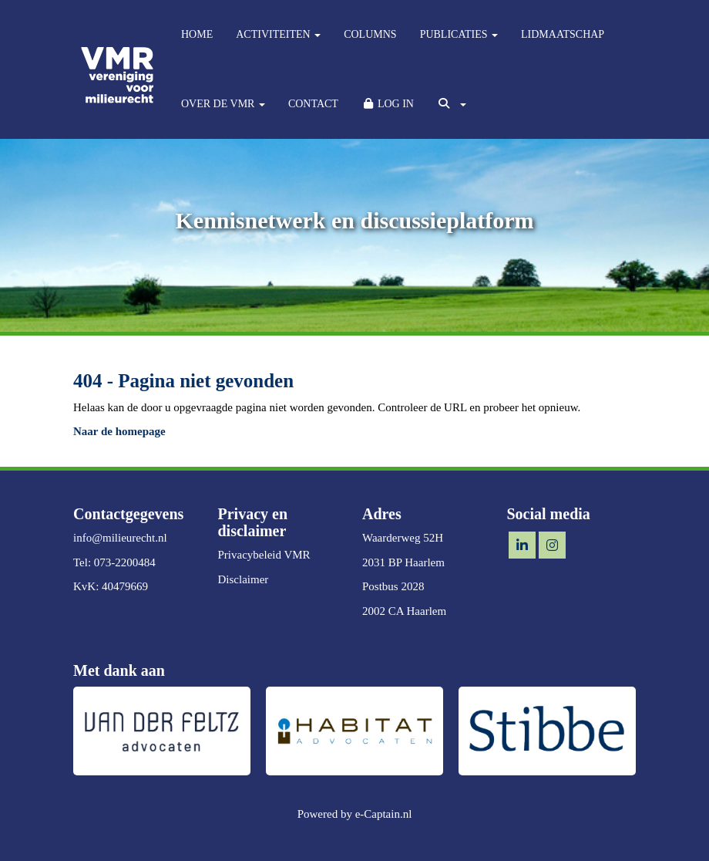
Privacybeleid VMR (264, 555)
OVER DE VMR (223, 104)
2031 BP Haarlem (403, 562)
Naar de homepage (119, 431)
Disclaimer (243, 579)
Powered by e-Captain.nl (354, 814)
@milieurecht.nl (120, 538)
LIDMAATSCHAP (562, 34)
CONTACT (313, 104)
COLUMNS (370, 34)
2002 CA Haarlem (404, 611)
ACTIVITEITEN (278, 34)
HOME (197, 34)
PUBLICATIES (459, 34)
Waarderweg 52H (402, 538)
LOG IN (387, 104)
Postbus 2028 (393, 586)
